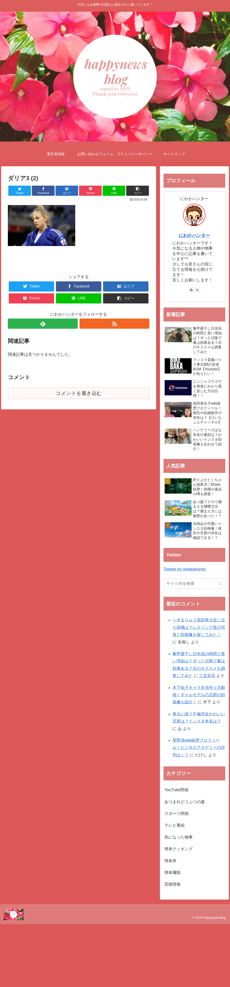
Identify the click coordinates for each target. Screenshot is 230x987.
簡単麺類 (172, 872)
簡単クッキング (178, 849)
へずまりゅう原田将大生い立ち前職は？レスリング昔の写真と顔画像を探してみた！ (198, 627)
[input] (194, 584)
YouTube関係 (176, 790)
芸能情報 (172, 884)
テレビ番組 (174, 825)
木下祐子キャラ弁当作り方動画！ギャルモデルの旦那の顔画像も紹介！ (198, 694)
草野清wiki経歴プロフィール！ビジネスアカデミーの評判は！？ (198, 747)
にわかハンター (194, 235)
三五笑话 (207, 675)
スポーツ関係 (176, 813)
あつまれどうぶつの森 (184, 802)
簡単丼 (170, 861)
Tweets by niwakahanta (185, 569)
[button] (221, 583)
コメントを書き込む (79, 393)
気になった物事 (178, 837)
